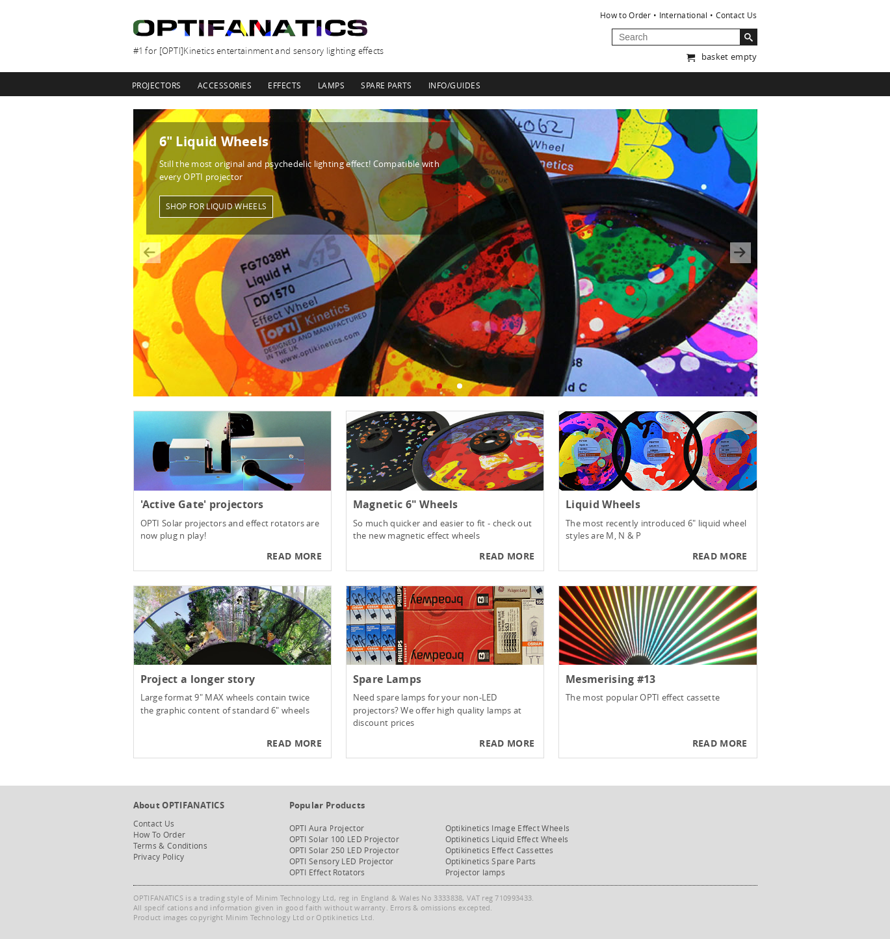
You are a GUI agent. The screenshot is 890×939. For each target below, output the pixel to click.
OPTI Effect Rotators (327, 872)
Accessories (225, 85)
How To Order (159, 834)
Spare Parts (386, 85)
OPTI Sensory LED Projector (341, 861)
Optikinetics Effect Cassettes (499, 850)
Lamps (331, 85)
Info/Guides (454, 85)
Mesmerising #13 (611, 679)
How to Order (625, 15)
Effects (285, 85)
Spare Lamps (387, 679)
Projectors (156, 85)
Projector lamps (475, 872)
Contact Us (736, 15)
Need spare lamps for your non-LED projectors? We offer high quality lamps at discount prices (437, 709)
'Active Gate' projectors (202, 504)
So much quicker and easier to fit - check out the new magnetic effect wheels (442, 529)
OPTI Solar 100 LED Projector (344, 839)
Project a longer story (197, 679)
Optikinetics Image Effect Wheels (507, 828)
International (683, 15)
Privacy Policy (159, 856)
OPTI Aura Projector (327, 828)
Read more (294, 556)
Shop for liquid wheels (216, 205)
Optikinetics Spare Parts (490, 861)
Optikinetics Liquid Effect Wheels (507, 839)
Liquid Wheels (603, 504)
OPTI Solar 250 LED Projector (344, 850)
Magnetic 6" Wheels (405, 504)
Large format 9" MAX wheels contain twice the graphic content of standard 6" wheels (225, 703)
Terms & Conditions (170, 845)
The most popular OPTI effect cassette (643, 697)
